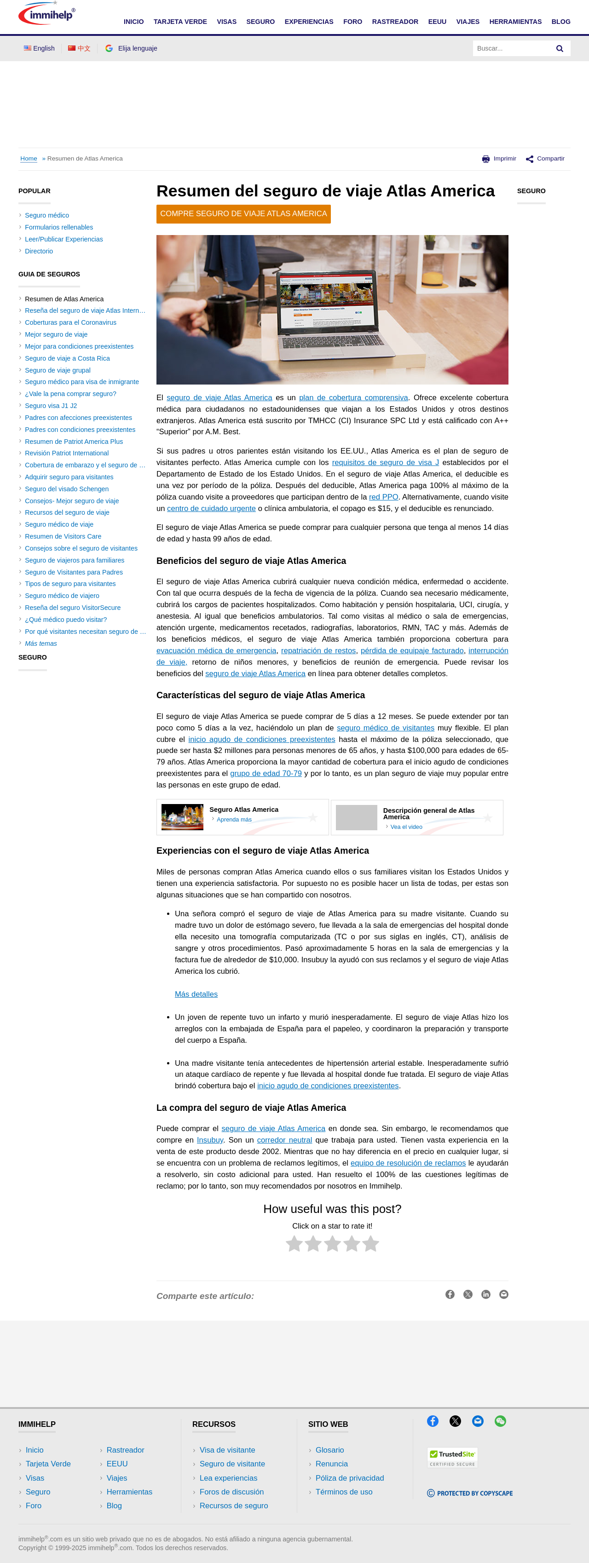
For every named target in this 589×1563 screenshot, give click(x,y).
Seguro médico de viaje (59, 524)
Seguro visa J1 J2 (51, 405)
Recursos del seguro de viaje (67, 512)
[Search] (560, 48)
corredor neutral (284, 1140)
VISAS (227, 21)
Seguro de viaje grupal (58, 370)
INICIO (134, 21)
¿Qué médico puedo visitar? (66, 619)
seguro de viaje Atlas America (219, 397)
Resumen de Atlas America (85, 158)
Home (28, 158)
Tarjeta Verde (48, 1464)
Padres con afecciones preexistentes (78, 417)
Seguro (38, 1492)
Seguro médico (47, 215)
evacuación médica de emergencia (216, 650)
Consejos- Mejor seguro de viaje (72, 501)
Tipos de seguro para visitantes (70, 583)
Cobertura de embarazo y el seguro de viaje (88, 465)
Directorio (39, 251)
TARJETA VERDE (180, 21)
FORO (352, 21)
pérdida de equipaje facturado (412, 650)
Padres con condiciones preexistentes (80, 429)
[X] (461, 1424)
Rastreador (125, 1450)
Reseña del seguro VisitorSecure (73, 607)
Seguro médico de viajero (62, 595)
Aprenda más (234, 819)
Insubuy (210, 1140)
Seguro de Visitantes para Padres (74, 572)
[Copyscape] (470, 1494)
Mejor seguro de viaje (56, 334)
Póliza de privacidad (350, 1478)
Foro (33, 1505)
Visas (35, 1478)
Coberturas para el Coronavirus (70, 322)
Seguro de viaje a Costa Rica (67, 358)
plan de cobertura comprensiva (353, 397)
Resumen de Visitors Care (63, 536)
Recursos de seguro (234, 1505)
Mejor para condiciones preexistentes (79, 346)
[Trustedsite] (452, 1465)
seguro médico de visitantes (385, 728)
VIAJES (468, 21)
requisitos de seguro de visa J (385, 462)
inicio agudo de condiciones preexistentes (262, 739)
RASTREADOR (395, 21)
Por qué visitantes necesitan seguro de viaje (89, 631)
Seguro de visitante (232, 1464)
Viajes (117, 1478)
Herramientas (130, 1492)
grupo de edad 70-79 (266, 773)
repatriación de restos (318, 650)
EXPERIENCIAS (309, 21)
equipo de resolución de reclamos (408, 1163)
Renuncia (332, 1464)
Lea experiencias (229, 1478)
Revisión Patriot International (67, 453)
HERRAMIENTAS (516, 21)
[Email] (483, 1424)
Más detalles (196, 994)
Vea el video (406, 827)
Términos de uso (344, 1492)
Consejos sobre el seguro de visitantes (81, 548)
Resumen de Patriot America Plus (74, 441)
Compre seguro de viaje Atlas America (243, 213)
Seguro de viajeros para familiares (74, 560)
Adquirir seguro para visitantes (69, 477)
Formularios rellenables (59, 227)
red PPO (383, 497)
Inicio (35, 1450)
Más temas (41, 643)
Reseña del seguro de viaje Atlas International (91, 310)
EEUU (437, 21)
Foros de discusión (232, 1492)
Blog (561, 21)
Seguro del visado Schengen (67, 489)
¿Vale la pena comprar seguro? (70, 393)
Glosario (330, 1450)
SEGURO (261, 21)
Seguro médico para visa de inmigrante (82, 381)
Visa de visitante (227, 1450)
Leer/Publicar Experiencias (64, 239)
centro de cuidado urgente (211, 508)
